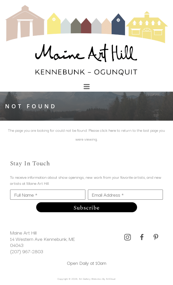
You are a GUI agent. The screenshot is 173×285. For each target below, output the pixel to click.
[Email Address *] (125, 195)
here (112, 130)
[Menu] (87, 86)
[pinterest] (156, 237)
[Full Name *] (47, 195)
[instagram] (127, 237)
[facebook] (141, 237)
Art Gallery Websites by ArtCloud (97, 278)
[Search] (118, 84)
